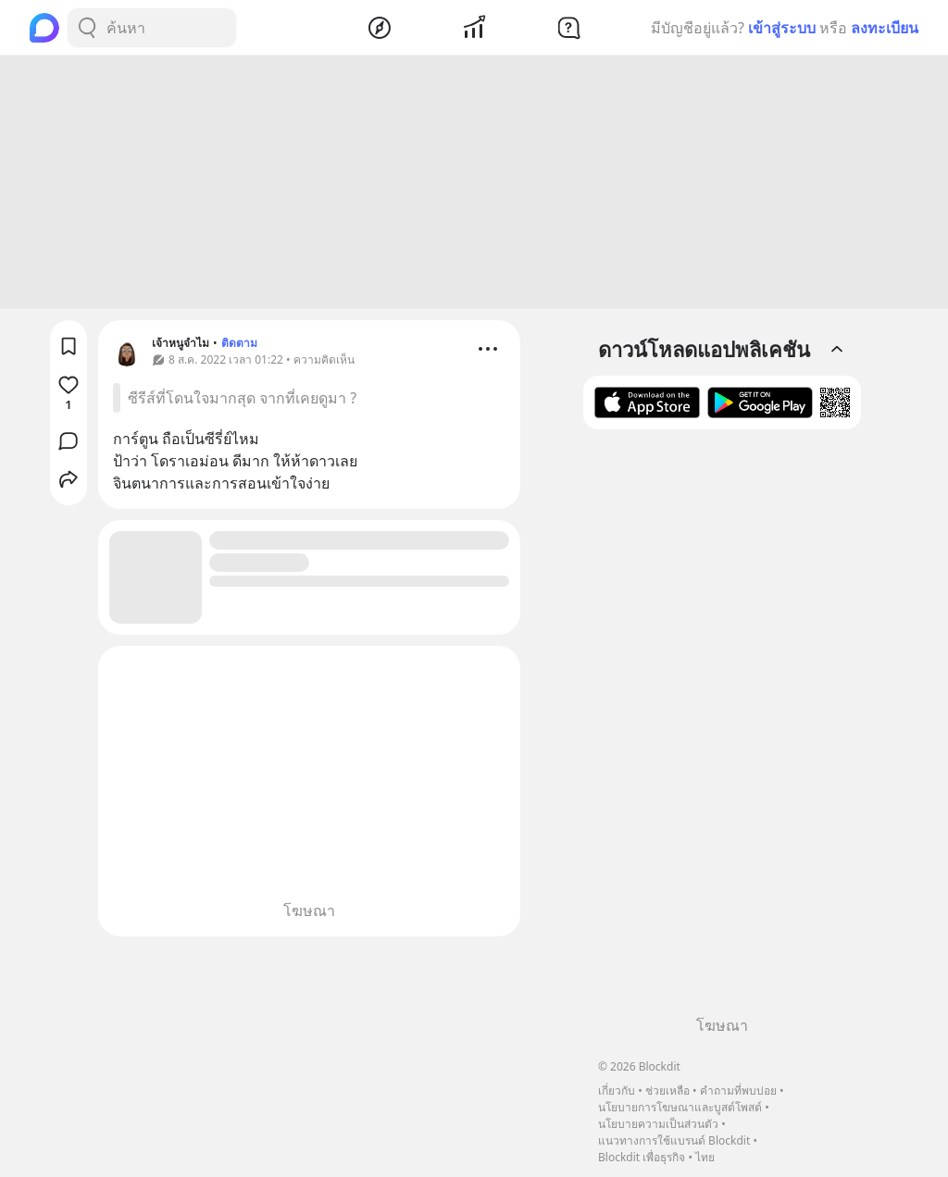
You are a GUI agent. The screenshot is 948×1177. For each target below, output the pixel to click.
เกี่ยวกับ (616, 1090)
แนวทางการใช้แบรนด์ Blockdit (674, 1140)
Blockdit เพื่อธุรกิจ (641, 1157)
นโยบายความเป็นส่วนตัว (658, 1124)
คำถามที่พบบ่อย (738, 1090)
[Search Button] (87, 28)
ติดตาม (239, 345)
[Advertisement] (474, 185)
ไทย (705, 1157)
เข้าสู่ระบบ (782, 28)
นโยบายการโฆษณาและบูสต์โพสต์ (680, 1107)
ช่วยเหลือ (667, 1090)
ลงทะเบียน (884, 28)
